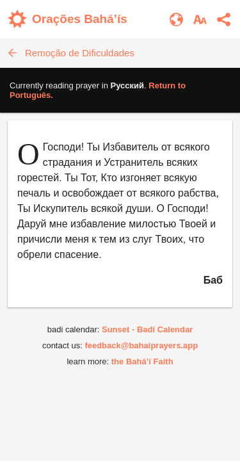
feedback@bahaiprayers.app (141, 345)
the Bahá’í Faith (142, 361)
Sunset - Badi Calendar (147, 329)
